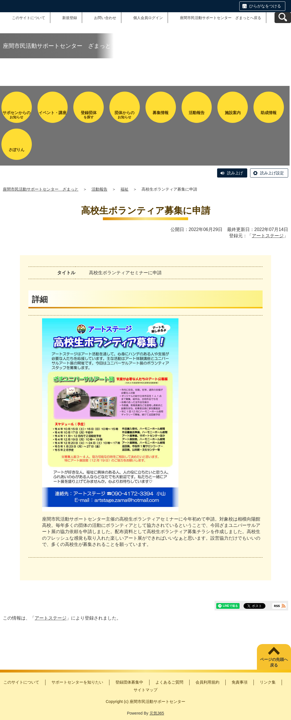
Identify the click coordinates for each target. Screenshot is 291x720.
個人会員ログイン (148, 18)
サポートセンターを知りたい (77, 682)
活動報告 (99, 189)
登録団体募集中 (129, 682)
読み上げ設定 (272, 173)
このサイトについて (28, 18)
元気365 (156, 713)
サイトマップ (145, 690)
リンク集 (268, 682)
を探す (88, 114)
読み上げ (235, 173)
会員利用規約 (207, 682)
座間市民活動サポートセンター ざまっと (40, 189)
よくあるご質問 (169, 682)
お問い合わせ (105, 18)
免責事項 (240, 682)
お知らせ (16, 114)
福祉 (124, 189)
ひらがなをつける (265, 6)
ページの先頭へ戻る (274, 662)
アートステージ (268, 235)
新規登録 (69, 18)
